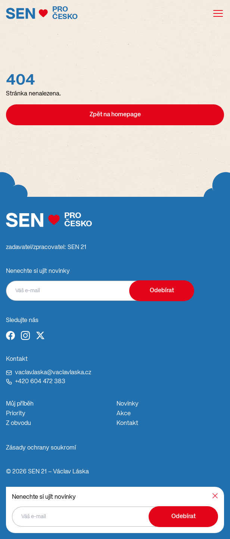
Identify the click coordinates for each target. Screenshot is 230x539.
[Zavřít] (215, 496)
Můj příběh (20, 404)
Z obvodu (18, 423)
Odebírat (162, 291)
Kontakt (127, 423)
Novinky (127, 404)
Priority (15, 414)
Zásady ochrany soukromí (41, 448)
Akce (123, 414)
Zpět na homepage (115, 115)
